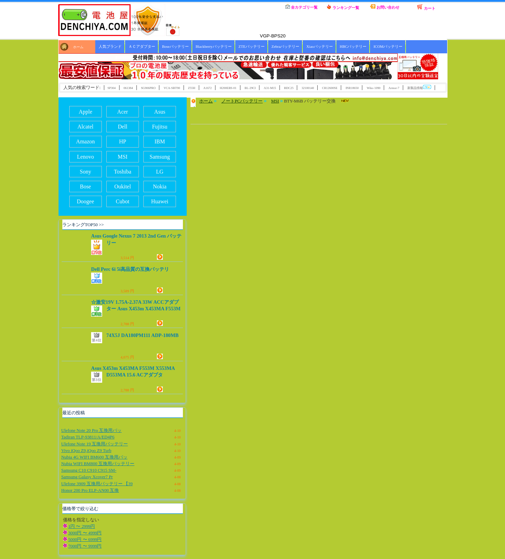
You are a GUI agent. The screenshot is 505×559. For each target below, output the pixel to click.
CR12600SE (330, 88)
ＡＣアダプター (142, 46)
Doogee (85, 201)
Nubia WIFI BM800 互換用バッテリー (97, 463)
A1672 (207, 88)
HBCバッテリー (353, 46)
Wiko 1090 (374, 88)
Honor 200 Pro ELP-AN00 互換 (90, 490)
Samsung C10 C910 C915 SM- (88, 470)
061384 (128, 88)
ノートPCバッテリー (242, 101)
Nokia (160, 186)
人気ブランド (110, 46)
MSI (122, 157)
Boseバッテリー (175, 46)
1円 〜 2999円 (81, 526)
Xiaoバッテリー (319, 46)
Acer (122, 112)
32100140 (308, 88)
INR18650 (352, 88)
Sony (85, 172)
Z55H (191, 88)
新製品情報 (419, 87)
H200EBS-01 (228, 88)
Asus (159, 112)
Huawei (159, 201)
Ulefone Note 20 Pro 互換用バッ (91, 430)
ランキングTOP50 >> (83, 224)
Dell (122, 127)
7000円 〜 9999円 (85, 546)
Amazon (85, 141)
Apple (85, 112)
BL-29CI (250, 88)
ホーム (259, 7)
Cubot (122, 201)
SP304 (111, 88)
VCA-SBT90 (171, 88)
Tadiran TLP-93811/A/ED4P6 (88, 437)
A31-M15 (270, 88)
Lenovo (85, 157)
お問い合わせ (384, 6)
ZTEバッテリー (252, 46)
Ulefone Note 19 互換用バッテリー (94, 444)
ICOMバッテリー (387, 46)
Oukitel (122, 186)
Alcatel (86, 127)
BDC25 (288, 88)
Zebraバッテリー (286, 46)
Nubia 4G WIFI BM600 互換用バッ (94, 457)
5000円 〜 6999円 (85, 539)
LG (159, 172)
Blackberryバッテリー (214, 46)
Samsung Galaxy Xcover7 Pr (87, 476)
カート (426, 7)
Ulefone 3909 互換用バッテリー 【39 (97, 483)
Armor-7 (394, 88)
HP (122, 141)
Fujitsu (159, 127)
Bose (85, 186)
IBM (159, 141)
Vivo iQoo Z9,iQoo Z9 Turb (86, 450)
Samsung (160, 157)
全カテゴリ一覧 (301, 6)
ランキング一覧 (343, 7)
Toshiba (122, 172)
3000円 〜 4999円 (85, 533)
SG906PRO (148, 88)
